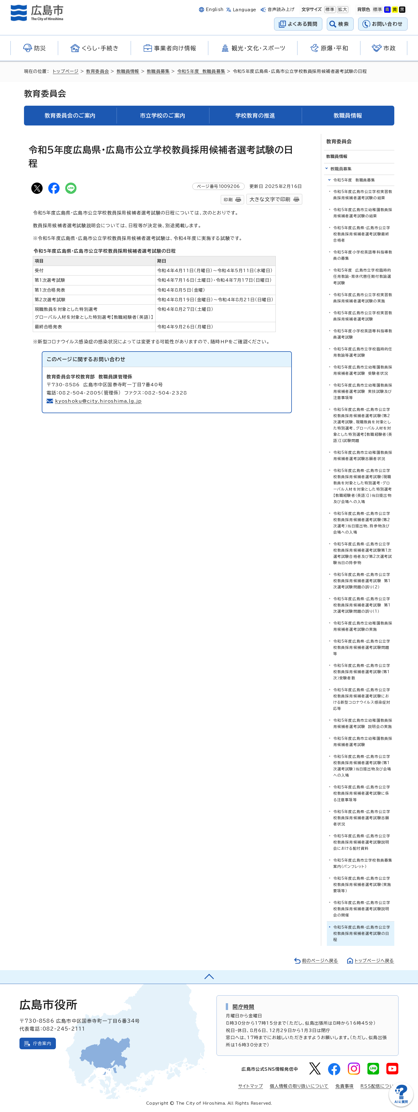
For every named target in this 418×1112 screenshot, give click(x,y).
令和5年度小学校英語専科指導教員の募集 (363, 255)
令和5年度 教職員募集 (201, 71)
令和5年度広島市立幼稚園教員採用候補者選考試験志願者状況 (363, 456)
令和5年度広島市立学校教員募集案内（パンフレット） (363, 863)
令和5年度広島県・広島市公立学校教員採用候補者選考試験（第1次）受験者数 (362, 672)
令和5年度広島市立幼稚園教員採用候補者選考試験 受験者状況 (363, 370)
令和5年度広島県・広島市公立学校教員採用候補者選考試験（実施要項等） (362, 885)
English (215, 9)
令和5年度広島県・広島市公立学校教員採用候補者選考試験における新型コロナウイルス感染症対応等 (362, 699)
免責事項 (344, 1086)
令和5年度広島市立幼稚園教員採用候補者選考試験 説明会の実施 (363, 724)
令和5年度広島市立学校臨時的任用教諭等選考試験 (363, 352)
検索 (343, 23)
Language (244, 10)
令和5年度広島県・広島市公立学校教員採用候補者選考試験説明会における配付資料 (362, 842)
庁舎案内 (42, 1043)
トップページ (65, 71)
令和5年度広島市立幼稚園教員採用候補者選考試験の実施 (363, 626)
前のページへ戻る (320, 961)
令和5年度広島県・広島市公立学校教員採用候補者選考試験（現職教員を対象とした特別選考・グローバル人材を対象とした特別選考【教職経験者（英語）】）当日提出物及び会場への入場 (362, 486)
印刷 (228, 200)
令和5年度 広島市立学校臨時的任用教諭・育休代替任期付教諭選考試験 (362, 276)
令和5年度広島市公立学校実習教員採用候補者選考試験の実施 (363, 298)
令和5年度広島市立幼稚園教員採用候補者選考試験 (363, 742)
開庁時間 (243, 1006)
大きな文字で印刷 (270, 199)
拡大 (342, 9)
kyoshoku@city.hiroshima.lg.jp (98, 401)
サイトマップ (250, 1086)
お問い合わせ (387, 23)
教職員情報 (128, 71)
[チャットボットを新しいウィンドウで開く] (401, 1105)
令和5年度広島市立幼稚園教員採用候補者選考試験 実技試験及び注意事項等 (363, 391)
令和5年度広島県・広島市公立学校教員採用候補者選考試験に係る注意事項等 (362, 793)
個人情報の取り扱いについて (299, 1086)
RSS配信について (379, 1086)
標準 (329, 9)
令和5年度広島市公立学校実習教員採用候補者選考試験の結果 (363, 195)
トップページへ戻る (374, 961)
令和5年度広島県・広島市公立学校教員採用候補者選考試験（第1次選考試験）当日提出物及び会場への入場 (362, 766)
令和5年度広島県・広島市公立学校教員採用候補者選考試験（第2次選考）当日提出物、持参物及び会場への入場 (362, 523)
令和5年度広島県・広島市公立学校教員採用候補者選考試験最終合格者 (362, 234)
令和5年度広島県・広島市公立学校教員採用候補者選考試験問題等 (362, 648)
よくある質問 (303, 23)
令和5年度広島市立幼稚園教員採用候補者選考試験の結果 (363, 213)
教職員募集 (158, 71)
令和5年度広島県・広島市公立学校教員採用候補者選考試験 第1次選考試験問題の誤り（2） (362, 581)
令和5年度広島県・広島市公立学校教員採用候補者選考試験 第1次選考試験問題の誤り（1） (362, 605)
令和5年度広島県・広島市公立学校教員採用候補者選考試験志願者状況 (362, 818)
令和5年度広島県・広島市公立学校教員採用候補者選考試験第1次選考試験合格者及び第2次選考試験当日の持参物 (362, 553)
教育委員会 (97, 71)
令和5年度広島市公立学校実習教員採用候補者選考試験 (363, 316)
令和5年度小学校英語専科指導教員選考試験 (363, 334)
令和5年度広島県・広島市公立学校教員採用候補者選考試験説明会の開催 (362, 909)
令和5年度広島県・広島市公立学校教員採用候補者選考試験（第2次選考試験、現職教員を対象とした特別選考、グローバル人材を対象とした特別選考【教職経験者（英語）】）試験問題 (363, 425)
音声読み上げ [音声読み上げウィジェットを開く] (281, 9)
